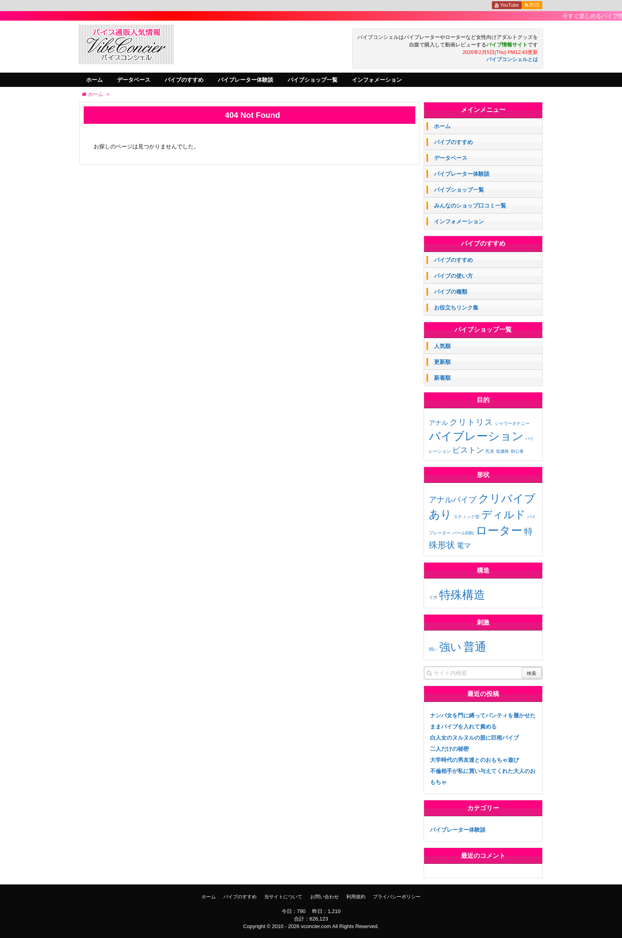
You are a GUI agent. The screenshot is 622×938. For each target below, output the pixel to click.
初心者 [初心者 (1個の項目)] (517, 451)
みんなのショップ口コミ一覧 (470, 205)
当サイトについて (283, 897)
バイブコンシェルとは (512, 59)
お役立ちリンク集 (456, 307)
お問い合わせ (324, 897)
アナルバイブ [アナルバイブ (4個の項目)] (452, 499)
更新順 (442, 362)
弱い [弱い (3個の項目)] (433, 649)
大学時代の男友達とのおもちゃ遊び (474, 760)
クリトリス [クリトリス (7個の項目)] (471, 422)
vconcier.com (316, 926)
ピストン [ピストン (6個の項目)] (468, 450)
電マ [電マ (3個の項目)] (464, 546)
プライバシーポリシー (396, 897)
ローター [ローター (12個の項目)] (499, 530)
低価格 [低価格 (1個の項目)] (502, 451)
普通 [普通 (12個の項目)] (474, 646)
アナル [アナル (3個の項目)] (438, 422)
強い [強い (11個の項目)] (450, 646)
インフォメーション (377, 80)
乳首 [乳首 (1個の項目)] (490, 451)
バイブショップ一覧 (313, 80)
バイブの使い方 (453, 276)
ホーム (94, 80)
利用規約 (355, 897)
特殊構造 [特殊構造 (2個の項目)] (462, 594)
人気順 (442, 346)
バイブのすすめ (184, 80)
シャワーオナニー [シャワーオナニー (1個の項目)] (512, 423)
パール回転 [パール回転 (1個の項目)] (463, 533)
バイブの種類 (450, 291)
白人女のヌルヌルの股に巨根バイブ (474, 737)
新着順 (442, 378)
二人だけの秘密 (449, 749)
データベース (133, 80)
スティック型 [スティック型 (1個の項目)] (466, 516)
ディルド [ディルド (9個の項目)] (503, 515)
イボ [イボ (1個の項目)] (433, 597)
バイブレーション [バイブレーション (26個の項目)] (476, 435)
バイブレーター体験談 (245, 80)
